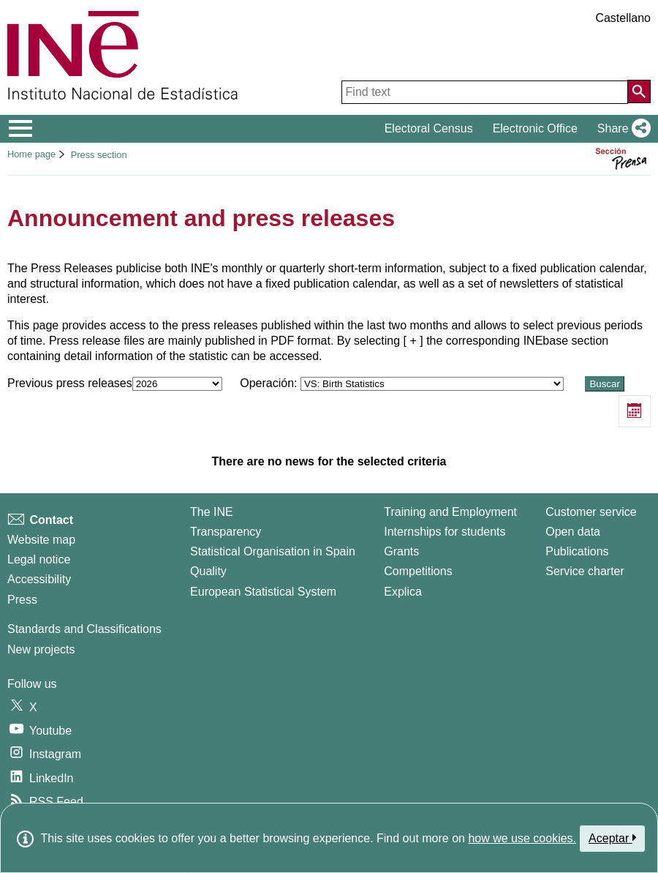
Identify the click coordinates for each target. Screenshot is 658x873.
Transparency (225, 531)
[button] (621, 129)
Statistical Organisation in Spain (272, 551)
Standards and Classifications (84, 629)
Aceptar (612, 837)
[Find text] (484, 92)
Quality (208, 571)
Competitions (418, 571)
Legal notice (38, 559)
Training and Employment (450, 512)
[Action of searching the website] (639, 91)
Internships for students (444, 531)
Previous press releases (116, 383)
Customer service (590, 512)
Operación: (403, 383)
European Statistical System (263, 591)
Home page (31, 154)
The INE (211, 512)
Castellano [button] (623, 18)
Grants (401, 551)
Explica (403, 591)
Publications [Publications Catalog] (576, 551)
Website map (41, 539)
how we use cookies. (522, 838)
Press (22, 599)
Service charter (584, 571)
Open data (572, 531)
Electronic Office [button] (535, 128)
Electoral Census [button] (429, 128)
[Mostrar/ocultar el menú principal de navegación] (20, 129)
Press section (99, 154)
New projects (41, 649)
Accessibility (39, 579)
